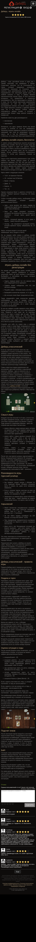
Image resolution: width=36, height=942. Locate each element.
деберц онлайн (15, 386)
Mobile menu (33, 3)
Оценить (30, 805)
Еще (17, 872)
